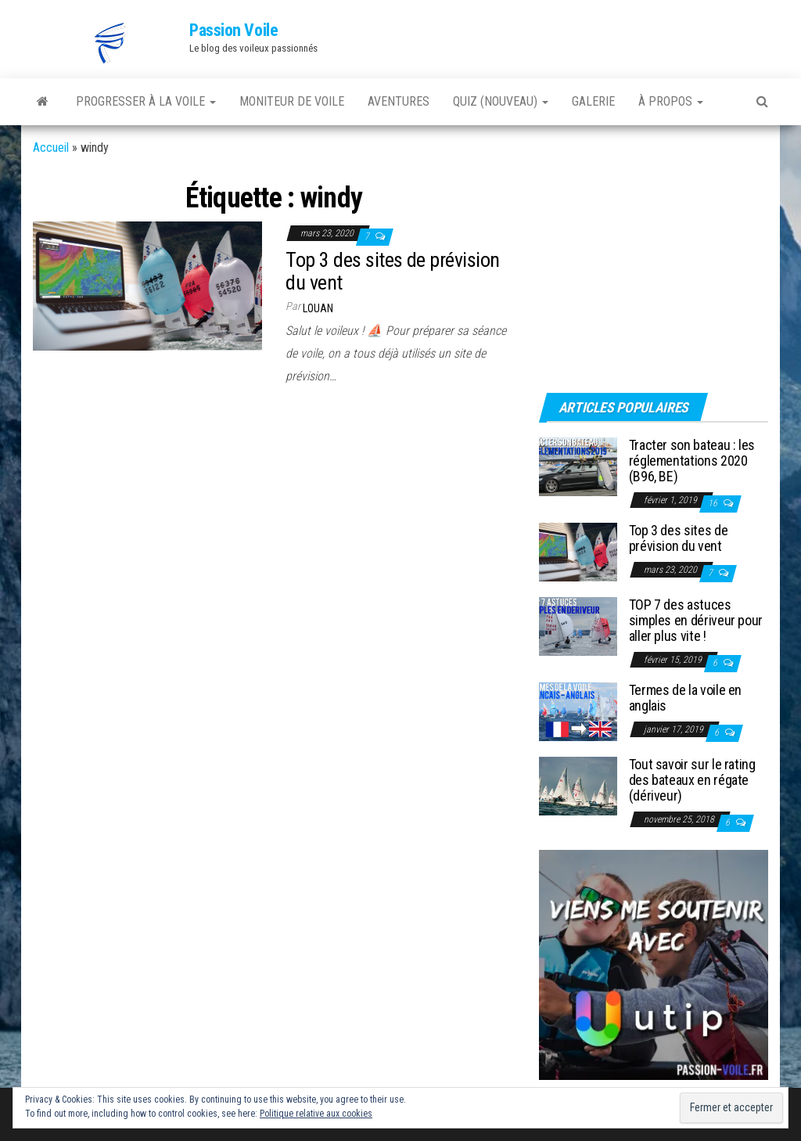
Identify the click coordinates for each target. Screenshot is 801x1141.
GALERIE (593, 101)
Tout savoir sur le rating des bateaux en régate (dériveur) (692, 780)
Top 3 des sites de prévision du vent (392, 271)
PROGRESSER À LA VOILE (146, 101)
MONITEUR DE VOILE (291, 101)
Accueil (51, 147)
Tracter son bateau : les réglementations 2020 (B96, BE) (692, 460)
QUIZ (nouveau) (500, 101)
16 (714, 503)
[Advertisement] (637, 271)
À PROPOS (670, 101)
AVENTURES (398, 101)
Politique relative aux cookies (316, 1113)
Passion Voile (233, 30)
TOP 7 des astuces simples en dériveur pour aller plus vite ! (696, 620)
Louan (318, 308)
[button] (111, 43)
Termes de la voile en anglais (685, 698)
